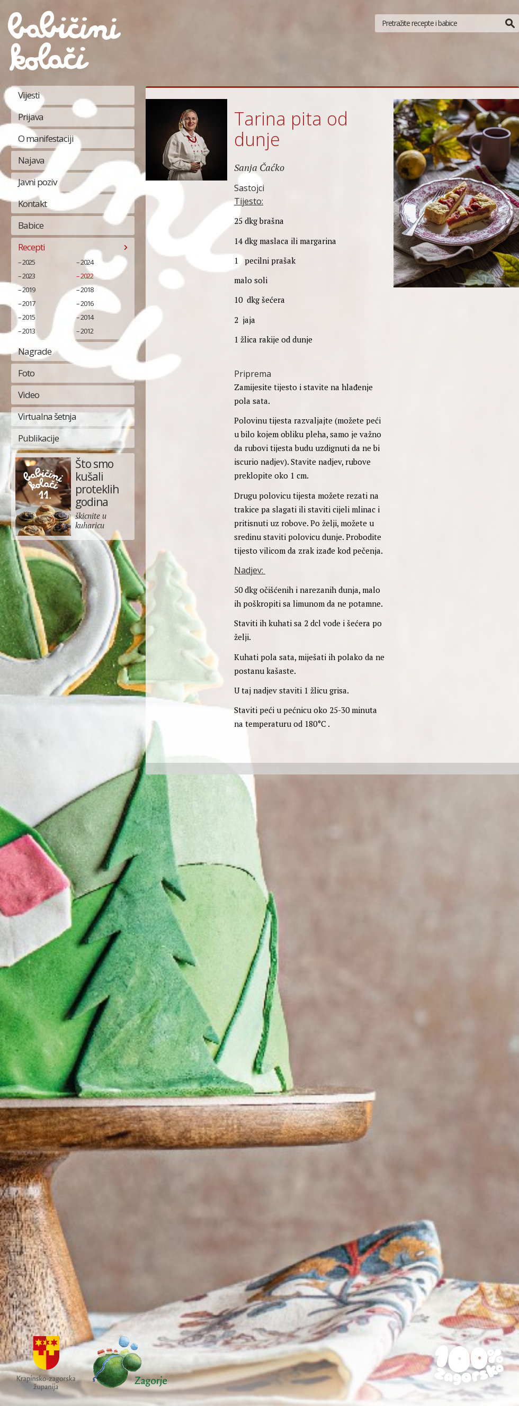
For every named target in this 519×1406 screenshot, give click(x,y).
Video (28, 395)
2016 (86, 303)
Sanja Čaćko (259, 167)
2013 (28, 331)
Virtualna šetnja (47, 416)
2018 (86, 289)
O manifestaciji (46, 138)
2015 (28, 317)
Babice (30, 225)
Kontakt (32, 203)
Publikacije (38, 438)
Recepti (31, 247)
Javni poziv (37, 182)
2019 (28, 289)
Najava (31, 160)
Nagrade (34, 351)
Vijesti (29, 95)
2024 (86, 262)
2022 (86, 276)
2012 (86, 331)
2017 (28, 303)
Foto (26, 373)
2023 (28, 276)
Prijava (30, 117)
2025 (28, 262)
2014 (86, 317)
